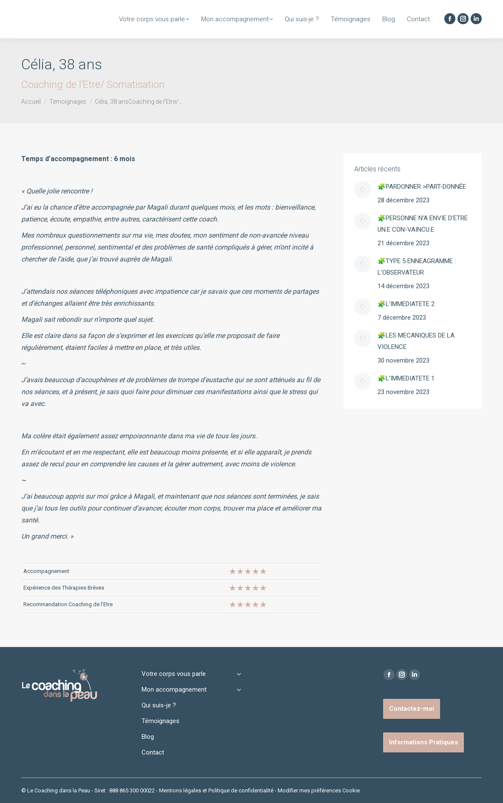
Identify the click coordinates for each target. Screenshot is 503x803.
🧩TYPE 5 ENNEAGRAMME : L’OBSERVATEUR (417, 266)
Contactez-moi (411, 708)
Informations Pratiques (423, 742)
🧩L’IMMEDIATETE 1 (406, 378)
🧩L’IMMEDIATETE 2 (406, 304)
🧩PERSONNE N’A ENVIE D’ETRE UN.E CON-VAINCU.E (423, 223)
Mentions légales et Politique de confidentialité (216, 790)
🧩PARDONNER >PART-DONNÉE (422, 186)
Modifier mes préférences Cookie (319, 790)
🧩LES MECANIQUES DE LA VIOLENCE (416, 341)
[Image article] (362, 189)
